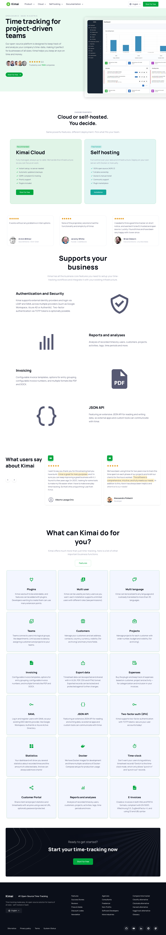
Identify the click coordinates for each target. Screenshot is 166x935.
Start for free (151, 4)
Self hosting (54, 4)
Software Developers (110, 910)
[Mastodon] (155, 928)
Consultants (107, 899)
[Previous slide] (8, 480)
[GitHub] (126, 928)
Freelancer (106, 903)
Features (83, 563)
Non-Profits (106, 907)
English (133, 4)
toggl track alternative (141, 910)
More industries (108, 914)
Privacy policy (25, 928)
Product (28, 4)
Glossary (136, 914)
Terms (37, 928)
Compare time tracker (141, 896)
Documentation (73, 4)
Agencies (105, 896)
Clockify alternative (140, 899)
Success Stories (77, 899)
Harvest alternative (140, 907)
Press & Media (76, 907)
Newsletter (75, 914)
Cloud (41, 4)
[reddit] (148, 928)
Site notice (12, 928)
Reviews (74, 903)
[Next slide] (14, 480)
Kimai (12, 4)
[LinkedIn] (141, 928)
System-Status (50, 928)
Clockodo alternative (141, 903)
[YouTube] (133, 928)
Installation (98, 192)
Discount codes (77, 910)
